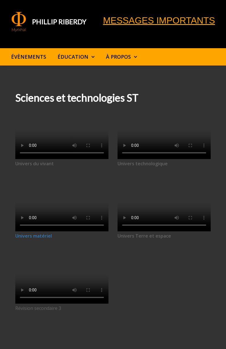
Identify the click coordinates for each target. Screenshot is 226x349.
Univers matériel (33, 236)
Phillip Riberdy (59, 22)
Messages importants (159, 20)
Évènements (28, 56)
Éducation (72, 56)
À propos (118, 56)
